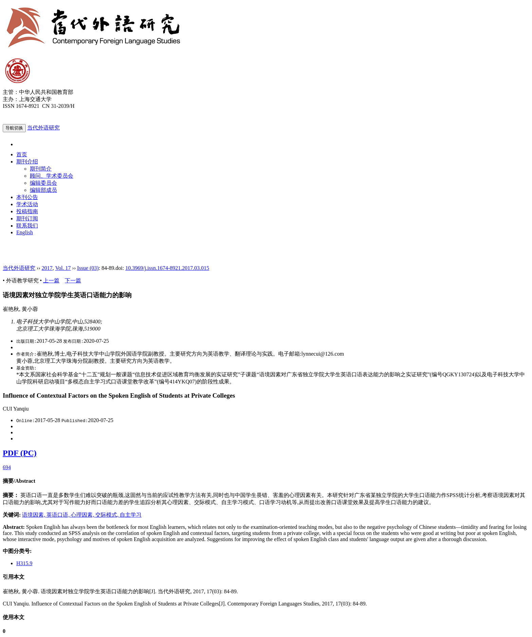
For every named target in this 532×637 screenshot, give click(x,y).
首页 (21, 154)
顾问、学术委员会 (51, 176)
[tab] (266, 481)
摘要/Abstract (19, 481)
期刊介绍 (27, 161)
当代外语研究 (43, 128)
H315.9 (24, 563)
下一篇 (73, 280)
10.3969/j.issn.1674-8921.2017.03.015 (167, 268)
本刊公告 (27, 197)
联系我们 (27, 225)
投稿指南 (27, 211)
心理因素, (83, 515)
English (24, 232)
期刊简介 (41, 169)
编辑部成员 (43, 190)
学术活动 (27, 204)
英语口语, (58, 515)
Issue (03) (88, 268)
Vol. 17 (63, 268)
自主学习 (130, 515)
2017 (47, 268)
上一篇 (51, 280)
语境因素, (34, 515)
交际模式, (107, 515)
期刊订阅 (27, 218)
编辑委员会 (43, 183)
